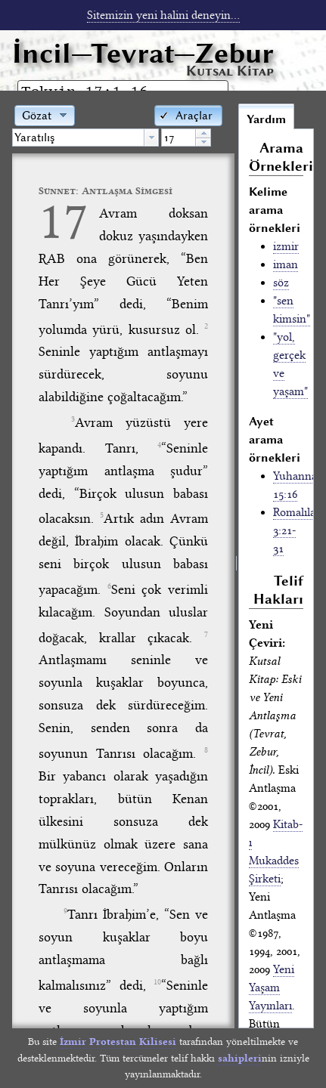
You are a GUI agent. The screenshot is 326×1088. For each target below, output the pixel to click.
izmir (286, 246)
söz (281, 282)
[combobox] (85, 137)
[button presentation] (151, 137)
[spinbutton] (178, 137)
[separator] (236, 565)
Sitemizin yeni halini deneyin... (163, 15)
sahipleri (240, 1058)
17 (63, 221)
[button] (188, 114)
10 (157, 982)
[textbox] (78, 137)
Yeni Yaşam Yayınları (271, 987)
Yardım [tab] (266, 119)
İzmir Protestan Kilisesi (118, 1041)
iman (285, 264)
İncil (143, 53)
